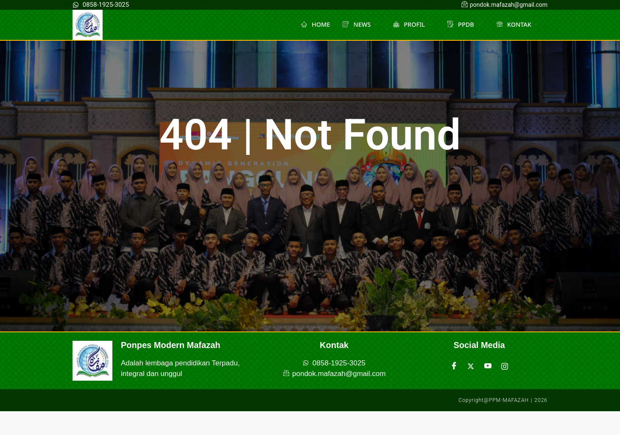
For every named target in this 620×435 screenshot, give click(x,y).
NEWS (356, 25)
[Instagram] (504, 366)
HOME (311, 25)
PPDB (462, 25)
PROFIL (410, 25)
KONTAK (517, 25)
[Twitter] (470, 366)
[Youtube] (487, 366)
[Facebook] (453, 366)
